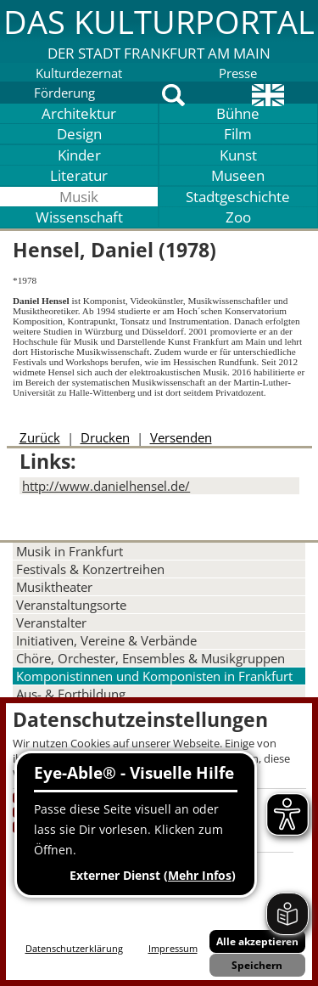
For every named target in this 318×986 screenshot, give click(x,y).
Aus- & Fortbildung (71, 693)
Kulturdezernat (79, 73)
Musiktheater (54, 586)
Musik (78, 196)
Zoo (238, 217)
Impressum (173, 948)
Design (79, 134)
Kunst (238, 155)
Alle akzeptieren (257, 941)
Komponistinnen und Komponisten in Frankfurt (154, 676)
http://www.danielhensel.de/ (106, 485)
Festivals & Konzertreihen (90, 569)
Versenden (181, 437)
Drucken (105, 437)
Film (238, 134)
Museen (238, 175)
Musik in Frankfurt (69, 551)
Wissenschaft (79, 217)
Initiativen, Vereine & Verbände (106, 640)
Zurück (40, 437)
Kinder (79, 155)
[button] (159, 31)
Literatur (79, 175)
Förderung (64, 92)
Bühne (237, 113)
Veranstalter (51, 622)
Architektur (79, 113)
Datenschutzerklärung (74, 948)
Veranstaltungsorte (71, 604)
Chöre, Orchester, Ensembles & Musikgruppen (150, 658)
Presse (238, 73)
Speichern (257, 965)
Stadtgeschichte (238, 196)
